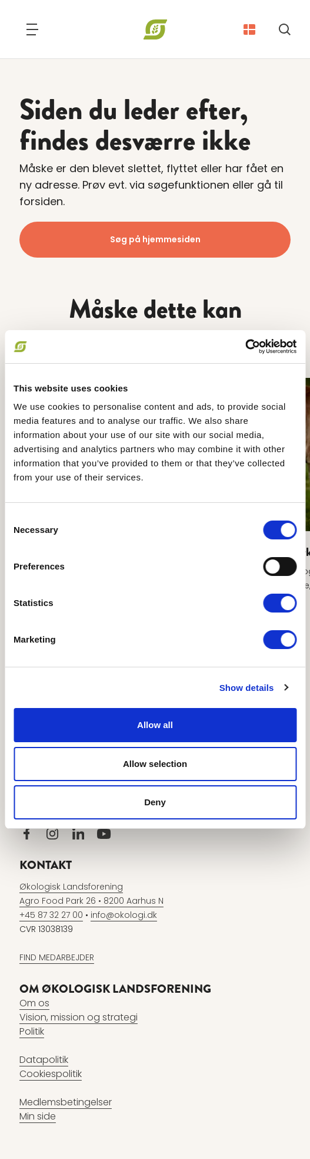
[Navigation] (32, 29)
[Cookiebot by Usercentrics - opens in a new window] (245, 346)
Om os (34, 1003)
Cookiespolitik (50, 1074)
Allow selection (155, 764)
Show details (246, 688)
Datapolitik (43, 1059)
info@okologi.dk (124, 915)
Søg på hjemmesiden (155, 239)
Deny (155, 802)
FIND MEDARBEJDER (56, 957)
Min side (37, 1116)
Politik (31, 1031)
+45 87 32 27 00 (51, 915)
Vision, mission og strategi (78, 1017)
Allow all (155, 725)
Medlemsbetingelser (65, 1102)
